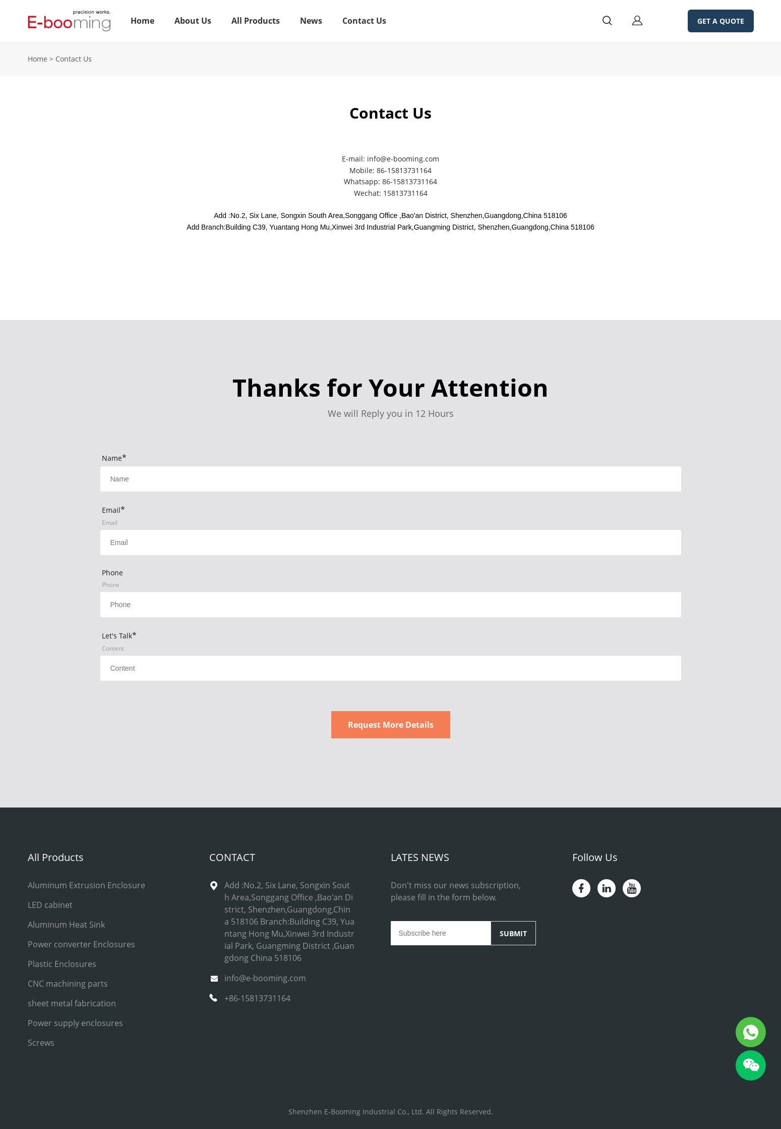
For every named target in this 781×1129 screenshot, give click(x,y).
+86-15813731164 (257, 998)
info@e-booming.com (265, 978)
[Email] (441, 933)
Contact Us (364, 20)
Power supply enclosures (75, 1023)
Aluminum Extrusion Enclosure (86, 885)
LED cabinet (50, 904)
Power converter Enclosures (81, 944)
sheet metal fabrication (72, 1003)
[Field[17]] (390, 668)
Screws (41, 1042)
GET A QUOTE (720, 21)
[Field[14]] (390, 479)
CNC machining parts (68, 983)
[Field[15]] (390, 542)
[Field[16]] (390, 604)
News (311, 20)
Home (142, 20)
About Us (192, 20)
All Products (255, 20)
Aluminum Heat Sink (66, 924)
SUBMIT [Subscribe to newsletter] (513, 933)
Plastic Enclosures (62, 964)
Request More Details (391, 724)
